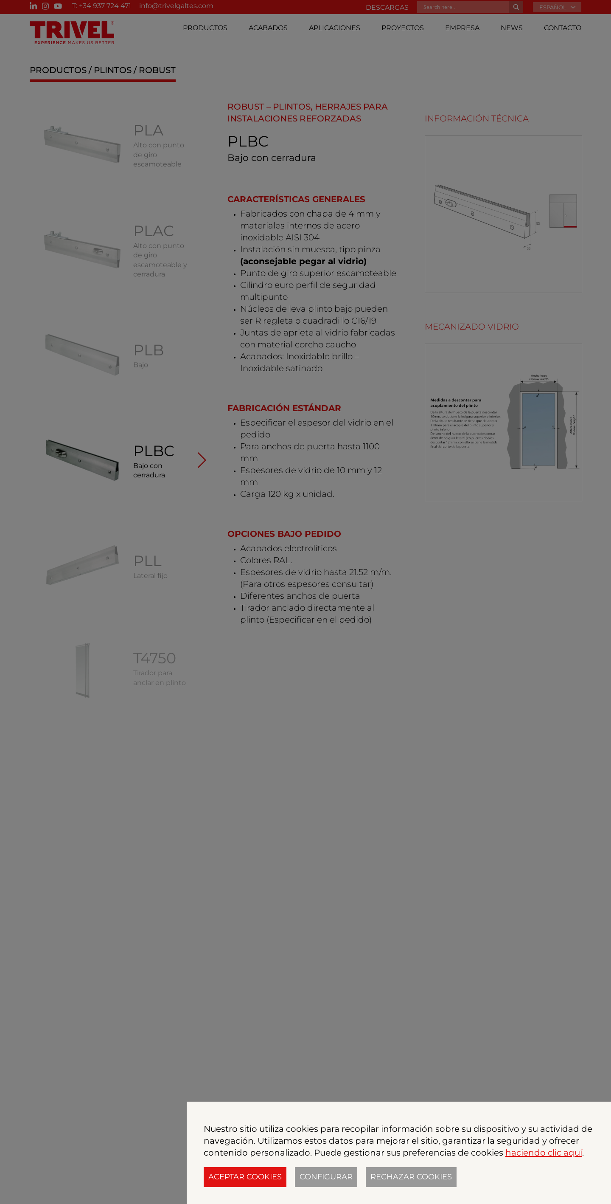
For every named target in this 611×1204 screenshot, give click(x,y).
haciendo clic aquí (543, 1153)
